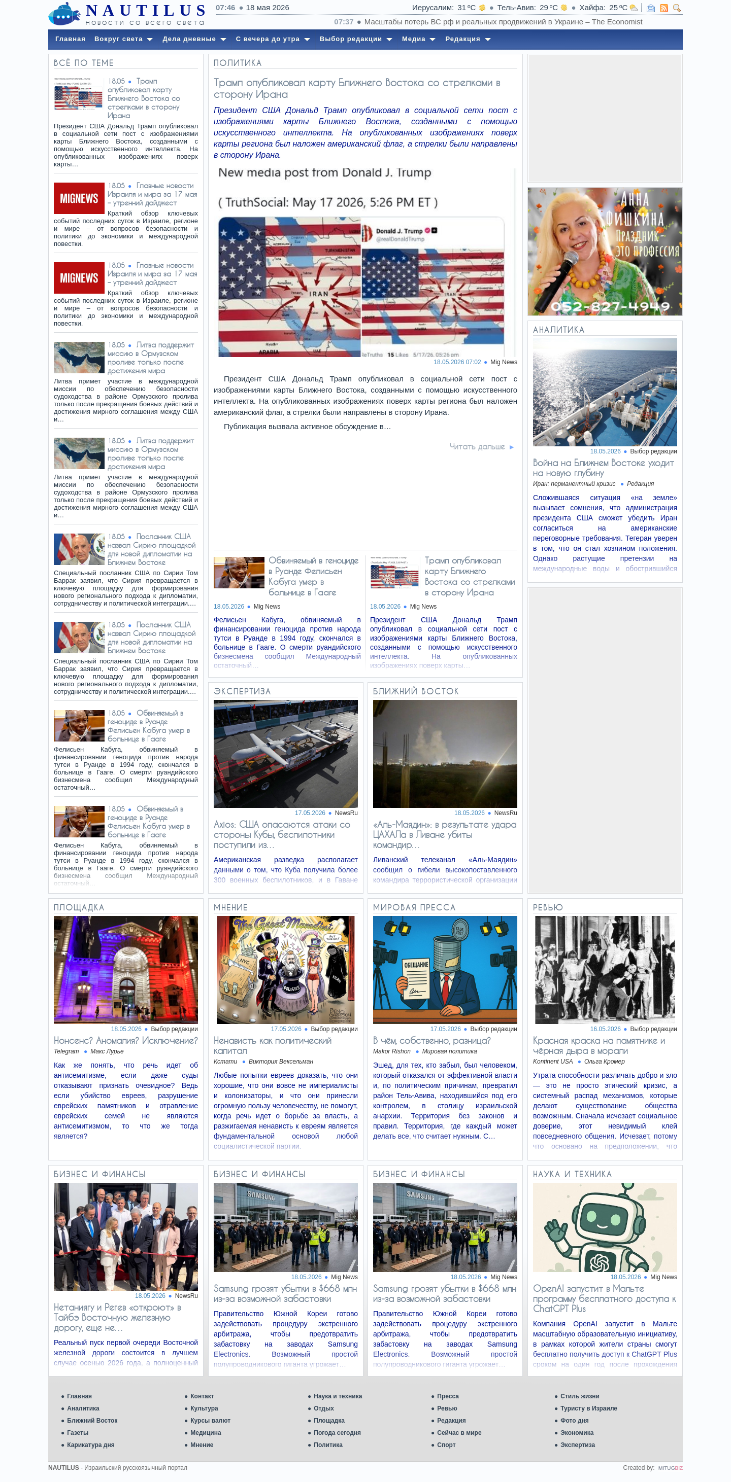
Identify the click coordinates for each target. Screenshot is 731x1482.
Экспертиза (577, 1445)
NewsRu (346, 813)
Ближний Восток (92, 1420)
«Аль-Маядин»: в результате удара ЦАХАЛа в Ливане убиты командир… (444, 834)
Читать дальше (477, 446)
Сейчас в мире (459, 1432)
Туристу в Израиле (588, 1408)
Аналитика (83, 1408)
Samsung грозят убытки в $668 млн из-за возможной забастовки (285, 1293)
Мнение (201, 1445)
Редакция (451, 1420)
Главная (79, 1396)
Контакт (202, 1396)
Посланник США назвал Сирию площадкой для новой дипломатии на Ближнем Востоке (151, 549)
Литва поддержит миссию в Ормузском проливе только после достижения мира (151, 357)
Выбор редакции (653, 451)
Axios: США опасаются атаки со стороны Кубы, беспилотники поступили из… (282, 834)
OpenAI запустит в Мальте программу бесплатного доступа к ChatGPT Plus (604, 1298)
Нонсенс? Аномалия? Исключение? (126, 1040)
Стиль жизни (580, 1396)
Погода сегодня (337, 1432)
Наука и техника (338, 1396)
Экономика (576, 1432)
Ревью (447, 1408)
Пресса (448, 1396)
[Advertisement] (605, 118)
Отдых (324, 1408)
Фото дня (574, 1420)
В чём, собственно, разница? (432, 1040)
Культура (204, 1408)
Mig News (503, 362)
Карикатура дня (90, 1445)
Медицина (205, 1432)
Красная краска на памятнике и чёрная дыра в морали (599, 1045)
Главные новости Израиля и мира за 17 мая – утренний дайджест (152, 194)
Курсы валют (210, 1420)
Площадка (329, 1420)
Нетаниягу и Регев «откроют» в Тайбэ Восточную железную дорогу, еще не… (117, 1317)
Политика (328, 1445)
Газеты (77, 1432)
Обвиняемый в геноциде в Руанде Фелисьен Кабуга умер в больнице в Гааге (149, 726)
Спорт (446, 1445)
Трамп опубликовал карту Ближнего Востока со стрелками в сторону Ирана (144, 98)
